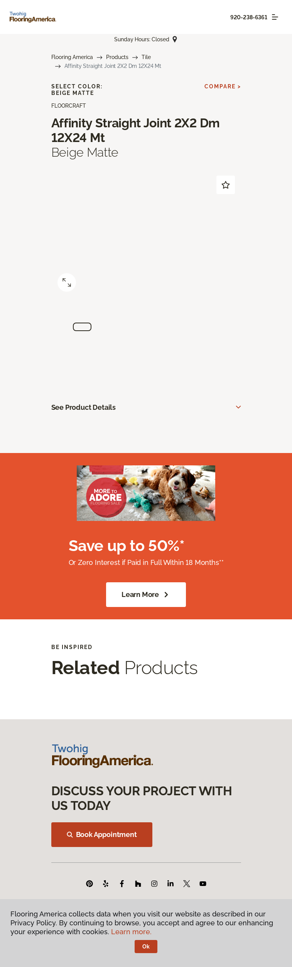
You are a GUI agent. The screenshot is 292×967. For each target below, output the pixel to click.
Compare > (222, 86)
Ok (146, 946)
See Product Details (83, 407)
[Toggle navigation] (275, 17)
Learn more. (131, 932)
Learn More (146, 594)
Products (117, 57)
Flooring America (72, 57)
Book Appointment (102, 834)
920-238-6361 (248, 17)
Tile (146, 57)
